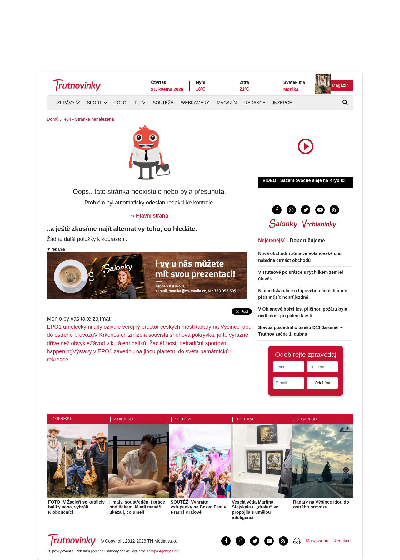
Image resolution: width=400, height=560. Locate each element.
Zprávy (66, 102)
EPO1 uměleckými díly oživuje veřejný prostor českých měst (120, 327)
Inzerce (282, 102)
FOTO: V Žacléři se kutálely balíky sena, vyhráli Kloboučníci (76, 507)
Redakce (255, 102)
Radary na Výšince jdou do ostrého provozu (321, 504)
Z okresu (61, 418)
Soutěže (163, 102)
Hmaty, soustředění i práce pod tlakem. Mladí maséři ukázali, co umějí (137, 507)
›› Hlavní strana (149, 216)
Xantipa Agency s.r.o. (162, 551)
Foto (120, 102)
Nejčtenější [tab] (271, 240)
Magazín (340, 85)
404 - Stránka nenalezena (89, 119)
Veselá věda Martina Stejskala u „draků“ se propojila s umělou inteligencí (255, 509)
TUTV (139, 102)
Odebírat (322, 383)
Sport (94, 102)
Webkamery (195, 102)
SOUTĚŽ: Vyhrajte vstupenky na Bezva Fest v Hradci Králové (198, 507)
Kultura (244, 419)
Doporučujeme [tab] (307, 240)
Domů (52, 119)
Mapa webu (317, 540)
